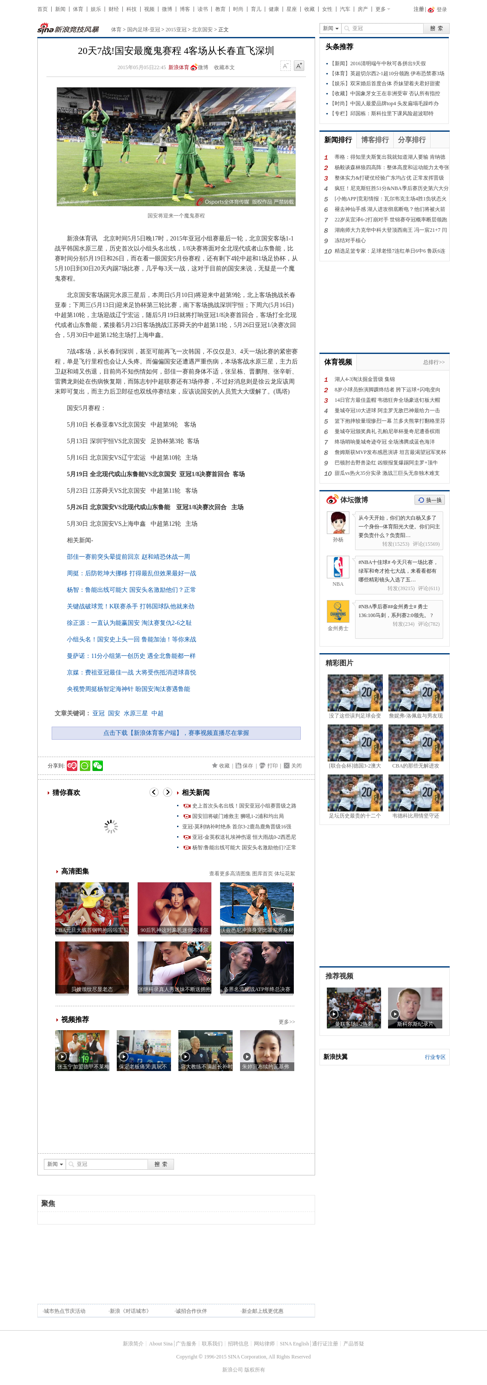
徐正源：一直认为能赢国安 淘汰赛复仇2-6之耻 (129, 623)
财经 (114, 9)
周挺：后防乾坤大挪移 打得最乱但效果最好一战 (131, 573)
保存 (248, 766)
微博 (167, 9)
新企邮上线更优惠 (262, 1311)
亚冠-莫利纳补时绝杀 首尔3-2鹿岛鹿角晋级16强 (236, 827)
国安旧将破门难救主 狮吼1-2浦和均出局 (238, 816)
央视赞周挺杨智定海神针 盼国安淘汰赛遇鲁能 (128, 689)
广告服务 (186, 1344)
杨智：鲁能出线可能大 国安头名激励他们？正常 (131, 590)
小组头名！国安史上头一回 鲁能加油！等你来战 (131, 639)
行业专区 (435, 1057)
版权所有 (254, 1370)
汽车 (345, 9)
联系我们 (212, 1344)
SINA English (294, 1344)
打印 (272, 766)
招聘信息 (238, 1344)
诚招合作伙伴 (191, 1311)
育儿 (256, 9)
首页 (42, 9)
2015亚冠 (176, 30)
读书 (202, 9)
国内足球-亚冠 (143, 30)
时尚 (238, 9)
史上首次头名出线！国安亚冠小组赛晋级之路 (244, 806)
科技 (131, 9)
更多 (380, 9)
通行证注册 (325, 1344)
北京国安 (202, 30)
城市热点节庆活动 (65, 1311)
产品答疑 (353, 1344)
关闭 (296, 766)
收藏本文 (224, 67)
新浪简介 (133, 1344)
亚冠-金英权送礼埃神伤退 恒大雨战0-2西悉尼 (244, 837)
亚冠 (98, 713)
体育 (78, 9)
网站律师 (264, 1344)
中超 (157, 713)
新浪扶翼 (335, 1057)
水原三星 (136, 713)
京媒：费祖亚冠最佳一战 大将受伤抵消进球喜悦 (131, 672)
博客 (185, 9)
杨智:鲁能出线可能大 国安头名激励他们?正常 (244, 847)
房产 (363, 9)
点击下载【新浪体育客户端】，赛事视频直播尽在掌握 (176, 733)
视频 (149, 9)
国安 (114, 713)
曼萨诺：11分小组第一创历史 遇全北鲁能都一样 (131, 656)
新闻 (60, 9)
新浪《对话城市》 (130, 1311)
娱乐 (96, 9)
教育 (220, 9)
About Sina (160, 1344)
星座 (291, 9)
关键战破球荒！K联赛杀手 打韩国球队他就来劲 (130, 606)
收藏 (309, 9)
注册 (419, 9)
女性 (327, 9)
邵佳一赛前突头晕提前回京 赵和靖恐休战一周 (128, 557)
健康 (274, 9)
